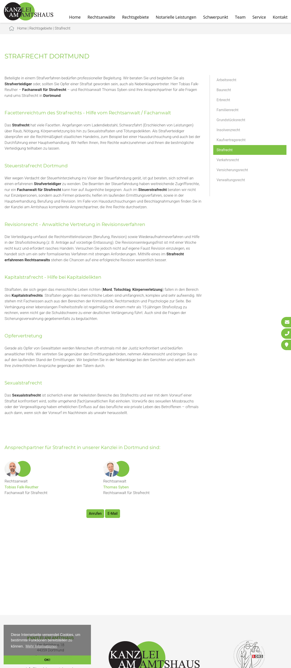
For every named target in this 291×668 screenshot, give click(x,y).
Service (259, 17)
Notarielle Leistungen (176, 17)
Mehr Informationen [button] (41, 646)
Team (240, 17)
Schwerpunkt (215, 17)
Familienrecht (227, 110)
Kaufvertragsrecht (231, 140)
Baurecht (224, 90)
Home (75, 17)
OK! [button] (47, 660)
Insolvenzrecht (228, 130)
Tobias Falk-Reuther (21, 487)
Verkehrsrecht (228, 160)
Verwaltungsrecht (231, 180)
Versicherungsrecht (232, 170)
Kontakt (280, 17)
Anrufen (95, 513)
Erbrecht (223, 100)
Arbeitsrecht (226, 80)
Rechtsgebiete (135, 17)
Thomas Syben (116, 487)
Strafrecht (62, 28)
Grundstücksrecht (231, 120)
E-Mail (113, 513)
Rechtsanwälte (101, 17)
